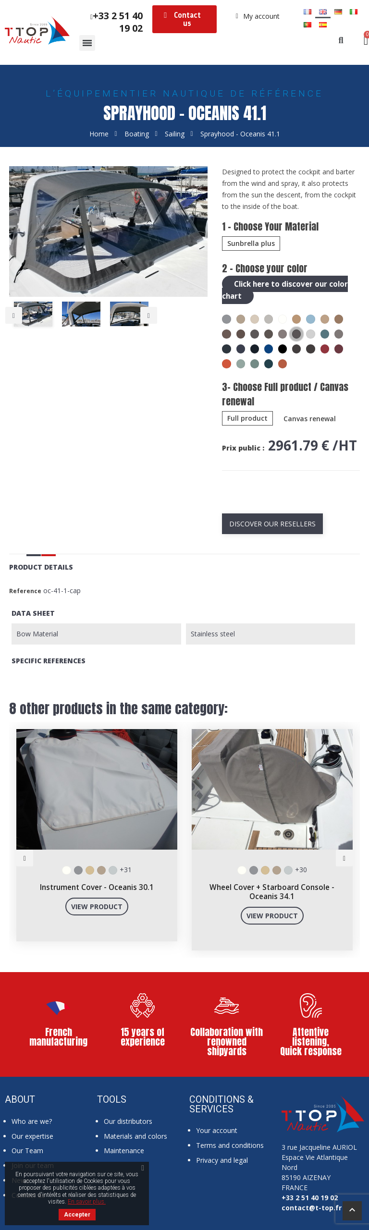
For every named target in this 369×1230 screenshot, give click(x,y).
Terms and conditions (230, 1144)
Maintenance (124, 1149)
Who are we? (32, 1120)
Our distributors (128, 1120)
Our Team (27, 1149)
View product (97, 905)
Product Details (41, 566)
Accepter (77, 1214)
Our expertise (32, 1135)
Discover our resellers (272, 522)
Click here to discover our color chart (287, 289)
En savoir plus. (87, 1201)
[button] (184, 19)
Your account (216, 1129)
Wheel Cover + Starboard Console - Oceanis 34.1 (271, 891)
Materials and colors (135, 1135)
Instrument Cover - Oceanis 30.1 (97, 886)
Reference (25, 590)
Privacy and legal (222, 1159)
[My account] (257, 16)
